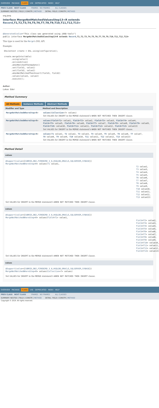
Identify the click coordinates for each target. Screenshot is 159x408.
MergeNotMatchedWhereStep (20, 113)
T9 (138, 123)
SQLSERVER (75, 161)
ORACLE (65, 161)
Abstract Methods (57, 104)
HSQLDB (57, 161)
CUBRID (28, 161)
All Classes (60, 8)
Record (8, 22)
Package (15, 3)
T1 (60, 120)
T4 (124, 120)
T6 (73, 123)
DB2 (35, 161)
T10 (52, 126)
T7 (94, 123)
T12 (100, 126)
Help (57, 3)
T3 (103, 120)
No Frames (45, 8)
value (19, 34)
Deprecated (40, 3)
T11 (76, 126)
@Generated (9, 34)
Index (50, 3)
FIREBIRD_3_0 (45, 161)
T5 (51, 123)
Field (54, 120)
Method (38, 11)
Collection (57, 113)
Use (31, 3)
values (46, 113)
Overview (5, 3)
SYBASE (86, 161)
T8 (116, 123)
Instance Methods (33, 104)
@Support (10, 161)
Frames (34, 8)
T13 (124, 126)
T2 (81, 120)
